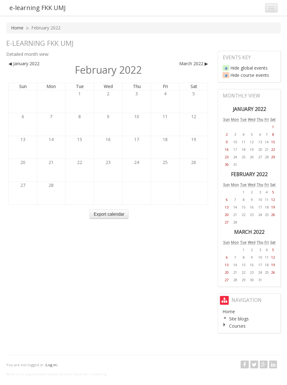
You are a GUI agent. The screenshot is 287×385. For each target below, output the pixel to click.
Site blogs (239, 319)
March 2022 (249, 232)
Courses (237, 326)
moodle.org (99, 374)
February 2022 (45, 28)
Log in (51, 364)
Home (17, 28)
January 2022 (249, 109)
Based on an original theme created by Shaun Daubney (46, 374)
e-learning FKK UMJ (37, 7)
